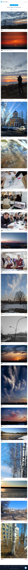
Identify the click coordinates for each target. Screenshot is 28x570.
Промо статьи (22, 566)
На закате (4, 249)
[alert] (26, 568)
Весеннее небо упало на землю (7, 169)
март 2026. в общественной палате (7, 210)
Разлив (3, 559)
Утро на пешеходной (5, 343)
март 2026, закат (5, 363)
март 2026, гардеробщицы (6, 271)
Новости (4, 566)
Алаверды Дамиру (5, 314)
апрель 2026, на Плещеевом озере (7, 50)
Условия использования (15, 566)
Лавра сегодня (4, 521)
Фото (8, 566)
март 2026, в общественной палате (7, 189)
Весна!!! (3, 478)
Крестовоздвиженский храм (6, 137)
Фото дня (15, 9)
